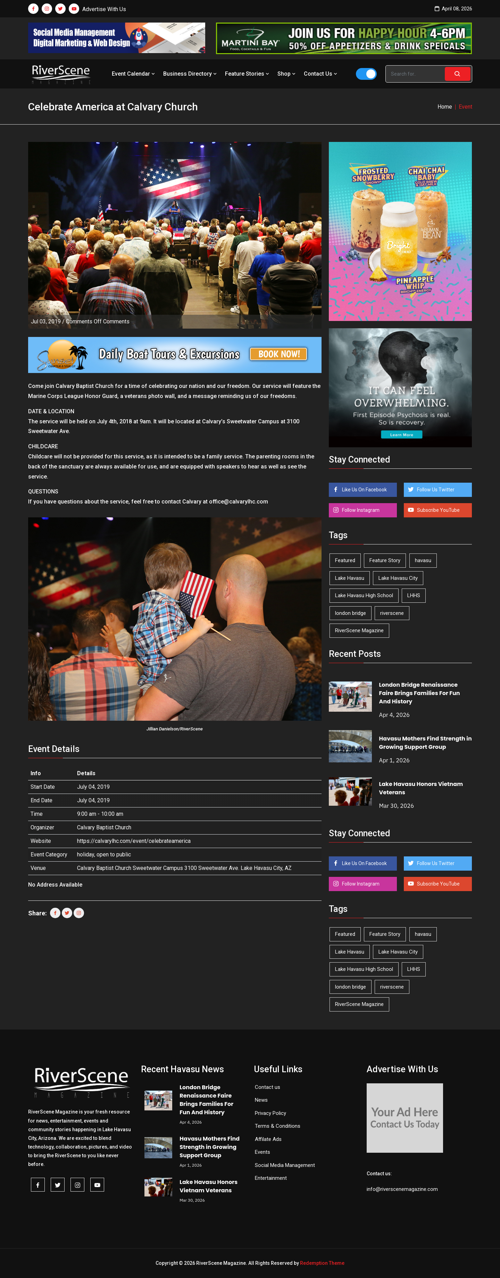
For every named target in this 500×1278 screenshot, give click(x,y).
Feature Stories (247, 73)
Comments (98, 321)
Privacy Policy (270, 1113)
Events (262, 1152)
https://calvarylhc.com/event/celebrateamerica (134, 841)
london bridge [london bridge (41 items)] (350, 613)
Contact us (267, 1087)
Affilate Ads (268, 1139)
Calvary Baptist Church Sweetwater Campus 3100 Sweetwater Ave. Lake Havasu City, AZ (184, 868)
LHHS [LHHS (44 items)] (413, 595)
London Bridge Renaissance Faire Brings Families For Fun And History (419, 693)
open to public (114, 854)
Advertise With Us (104, 9)
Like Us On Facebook (364, 489)
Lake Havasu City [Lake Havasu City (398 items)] (398, 578)
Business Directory (190, 73)
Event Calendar (134, 73)
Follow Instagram (360, 510)
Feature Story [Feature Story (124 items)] (384, 560)
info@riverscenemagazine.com (402, 1189)
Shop (287, 73)
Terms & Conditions (277, 1126)
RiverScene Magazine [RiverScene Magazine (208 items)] (359, 630)
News (261, 1100)
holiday (85, 854)
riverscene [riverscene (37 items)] (392, 613)
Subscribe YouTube (438, 510)
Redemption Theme (322, 1263)
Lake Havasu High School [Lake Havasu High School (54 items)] (364, 595)
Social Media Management (285, 1165)
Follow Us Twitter (435, 489)
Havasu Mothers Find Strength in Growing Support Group (425, 743)
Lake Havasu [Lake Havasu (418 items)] (349, 578)
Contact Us (321, 73)
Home (445, 106)
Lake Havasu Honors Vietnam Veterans (209, 1186)
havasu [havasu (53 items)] (423, 560)
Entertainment (271, 1178)
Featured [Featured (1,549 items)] (345, 560)
